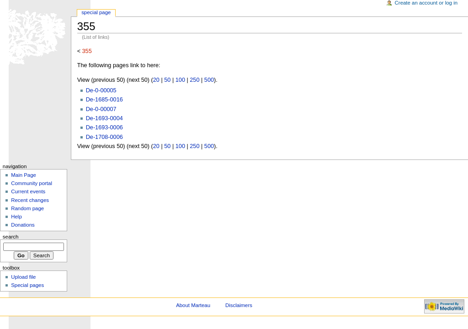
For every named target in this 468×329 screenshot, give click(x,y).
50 (167, 80)
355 (87, 51)
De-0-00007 (101, 109)
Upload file (23, 277)
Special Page (96, 12)
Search (11, 236)
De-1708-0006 (104, 137)
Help (16, 216)
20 (156, 80)
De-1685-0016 (104, 99)
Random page (27, 208)
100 (180, 80)
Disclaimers (238, 305)
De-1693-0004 (104, 118)
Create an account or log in (426, 2)
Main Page (23, 175)
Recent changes (30, 200)
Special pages (27, 285)
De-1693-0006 (104, 127)
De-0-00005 (101, 90)
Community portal (31, 183)
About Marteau (193, 305)
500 (209, 80)
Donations (23, 225)
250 (194, 80)
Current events (28, 191)
